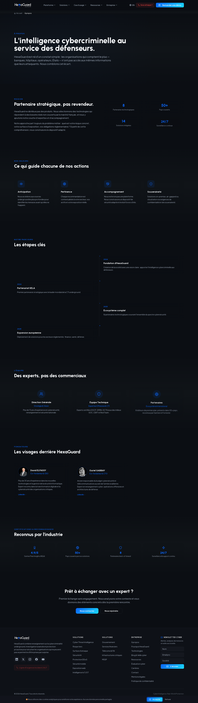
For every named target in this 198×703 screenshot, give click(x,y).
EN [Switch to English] (132, 5)
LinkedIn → (22, 496)
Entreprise (112, 5)
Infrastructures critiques (112, 655)
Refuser (168, 700)
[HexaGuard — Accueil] (23, 5)
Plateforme (50, 5)
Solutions (65, 5)
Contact (135, 672)
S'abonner (172, 666)
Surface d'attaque (80, 651)
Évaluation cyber (138, 664)
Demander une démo (169, 5)
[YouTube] (43, 659)
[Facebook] (36, 659)
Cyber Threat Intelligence (83, 642)
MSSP (104, 659)
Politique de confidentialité (142, 681)
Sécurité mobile (79, 664)
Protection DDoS (80, 659)
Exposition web (79, 668)
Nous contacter (87, 612)
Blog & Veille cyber (139, 655)
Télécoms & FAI (108, 651)
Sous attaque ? (145, 5)
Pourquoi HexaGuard (140, 646)
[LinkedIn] (16, 659)
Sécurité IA (77, 655)
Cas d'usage (80, 5)
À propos (135, 642)
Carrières (135, 668)
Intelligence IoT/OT (81, 672)
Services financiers (109, 646)
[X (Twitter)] (23, 659)
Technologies (137, 651)
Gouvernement (108, 642)
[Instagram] (29, 659)
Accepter (154, 700)
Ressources (96, 5)
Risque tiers (77, 646)
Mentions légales (138, 677)
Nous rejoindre (111, 612)
